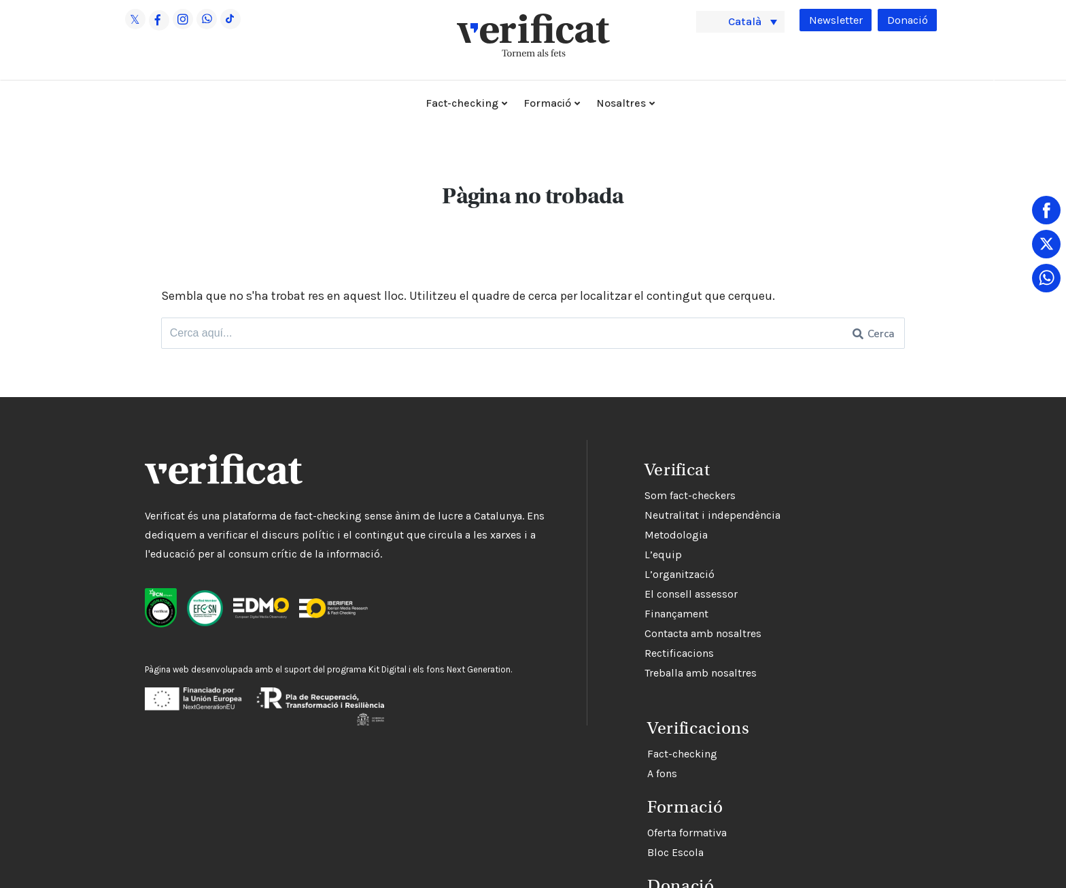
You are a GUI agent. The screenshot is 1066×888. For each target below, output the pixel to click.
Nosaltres (621, 103)
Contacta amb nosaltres (620, 634)
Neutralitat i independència (630, 515)
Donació (906, 20)
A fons (577, 768)
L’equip (581, 555)
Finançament (594, 614)
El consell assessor (608, 594)
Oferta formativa (602, 827)
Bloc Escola (590, 847)
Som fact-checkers (607, 496)
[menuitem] (740, 21)
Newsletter (830, 20)
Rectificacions (597, 653)
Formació (547, 103)
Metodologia (593, 535)
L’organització (597, 574)
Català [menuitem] (748, 21)
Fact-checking (462, 103)
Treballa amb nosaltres (618, 673)
